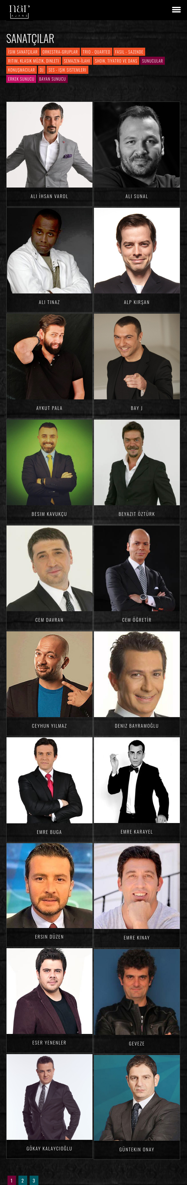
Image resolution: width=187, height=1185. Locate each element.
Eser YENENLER (49, 1042)
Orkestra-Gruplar (60, 52)
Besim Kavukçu (49, 513)
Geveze (137, 1043)
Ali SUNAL (136, 196)
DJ (42, 70)
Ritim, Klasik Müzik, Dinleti (33, 61)
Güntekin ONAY (136, 1149)
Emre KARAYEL (137, 831)
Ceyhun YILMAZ (49, 725)
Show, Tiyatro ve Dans (116, 61)
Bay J (137, 407)
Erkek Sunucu (21, 79)
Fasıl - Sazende (129, 52)
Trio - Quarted (97, 52)
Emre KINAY (137, 937)
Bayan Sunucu (52, 79)
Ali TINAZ (49, 301)
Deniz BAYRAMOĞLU (137, 725)
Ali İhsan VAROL (49, 196)
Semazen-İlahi (77, 61)
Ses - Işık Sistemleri (67, 70)
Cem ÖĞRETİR (137, 619)
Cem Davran (49, 619)
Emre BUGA (49, 831)
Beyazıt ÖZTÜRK (137, 513)
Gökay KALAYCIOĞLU (49, 1148)
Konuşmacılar (21, 70)
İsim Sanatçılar (23, 52)
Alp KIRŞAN (137, 301)
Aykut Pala (49, 407)
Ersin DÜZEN (49, 936)
